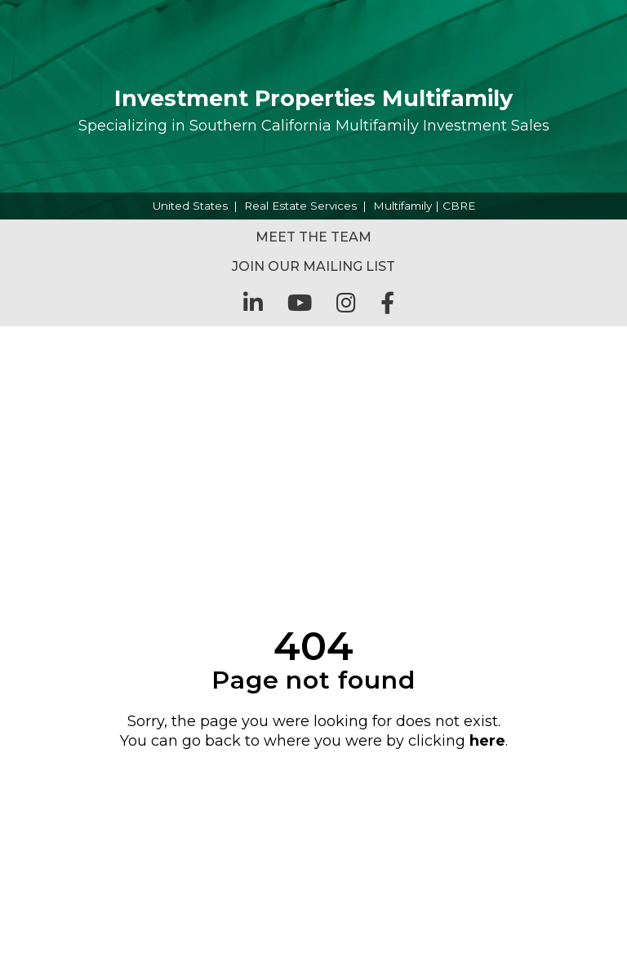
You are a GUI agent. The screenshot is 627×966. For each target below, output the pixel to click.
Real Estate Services (300, 205)
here (487, 741)
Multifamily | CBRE (424, 205)
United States (190, 205)
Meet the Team (313, 237)
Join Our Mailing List (313, 266)
